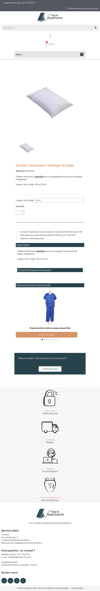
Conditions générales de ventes (15, 540)
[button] (17, 316)
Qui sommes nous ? (9, 537)
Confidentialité (77, 588)
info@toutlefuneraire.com (19, 557)
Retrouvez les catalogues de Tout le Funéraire (21, 543)
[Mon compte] (50, 36)
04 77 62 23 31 (24, 554)
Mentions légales (62, 588)
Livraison (5, 534)
